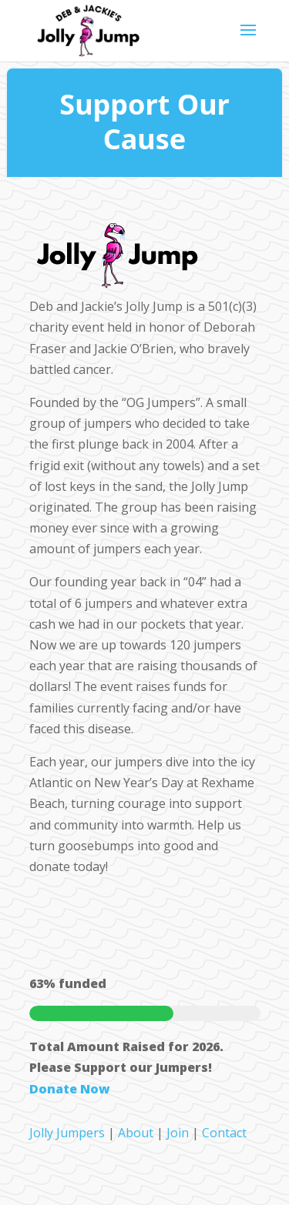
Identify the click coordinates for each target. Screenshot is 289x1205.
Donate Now (69, 1088)
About (135, 1132)
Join (177, 1132)
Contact (224, 1132)
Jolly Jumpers (67, 1132)
